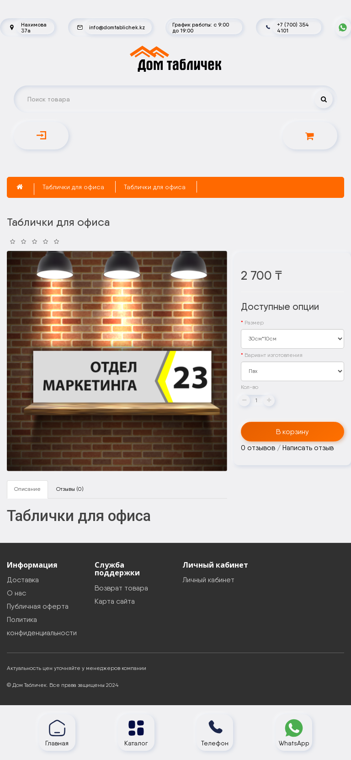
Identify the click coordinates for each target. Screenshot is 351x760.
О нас (16, 593)
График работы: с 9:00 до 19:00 (200, 27)
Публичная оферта (38, 606)
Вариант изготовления (274, 355)
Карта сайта (115, 601)
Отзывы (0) (70, 489)
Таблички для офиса (73, 187)
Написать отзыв (308, 447)
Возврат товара (121, 588)
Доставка (23, 579)
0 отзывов (258, 447)
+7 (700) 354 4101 (293, 27)
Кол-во (249, 387)
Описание (27, 489)
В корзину (292, 431)
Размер (254, 322)
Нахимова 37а (34, 27)
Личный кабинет (208, 579)
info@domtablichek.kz (117, 27)
